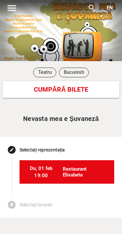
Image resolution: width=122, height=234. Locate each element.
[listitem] (67, 172)
